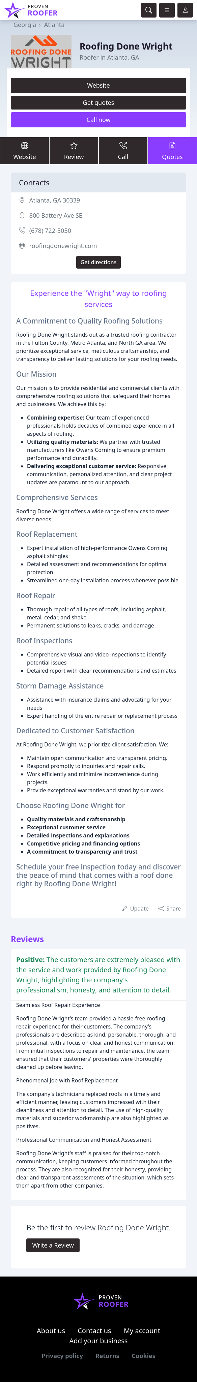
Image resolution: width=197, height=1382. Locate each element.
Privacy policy (62, 1356)
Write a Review (53, 1245)
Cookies (143, 1356)
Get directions (99, 262)
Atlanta (54, 25)
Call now (98, 120)
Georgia (24, 25)
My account (142, 1330)
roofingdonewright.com (63, 246)
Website (98, 85)
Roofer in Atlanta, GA (109, 57)
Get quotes (98, 102)
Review (74, 150)
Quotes (172, 150)
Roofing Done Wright (126, 46)
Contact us (94, 1330)
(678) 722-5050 (50, 230)
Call (123, 150)
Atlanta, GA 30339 (54, 200)
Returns (107, 1356)
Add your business (98, 1340)
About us (51, 1330)
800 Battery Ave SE (55, 215)
